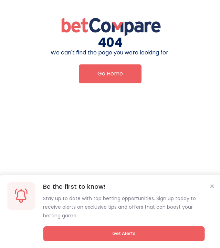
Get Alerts (123, 233)
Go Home (110, 74)
